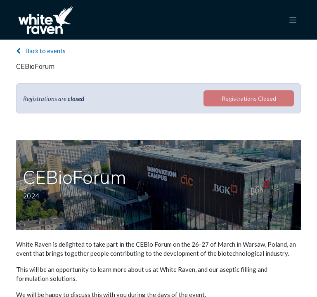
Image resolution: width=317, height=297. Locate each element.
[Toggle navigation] (293, 20)
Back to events (41, 50)
